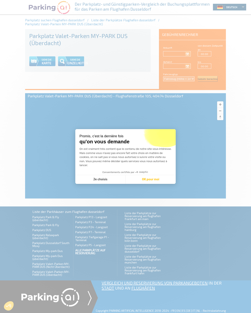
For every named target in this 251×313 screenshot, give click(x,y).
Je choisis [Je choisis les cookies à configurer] (100, 179)
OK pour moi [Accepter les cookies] (150, 179)
